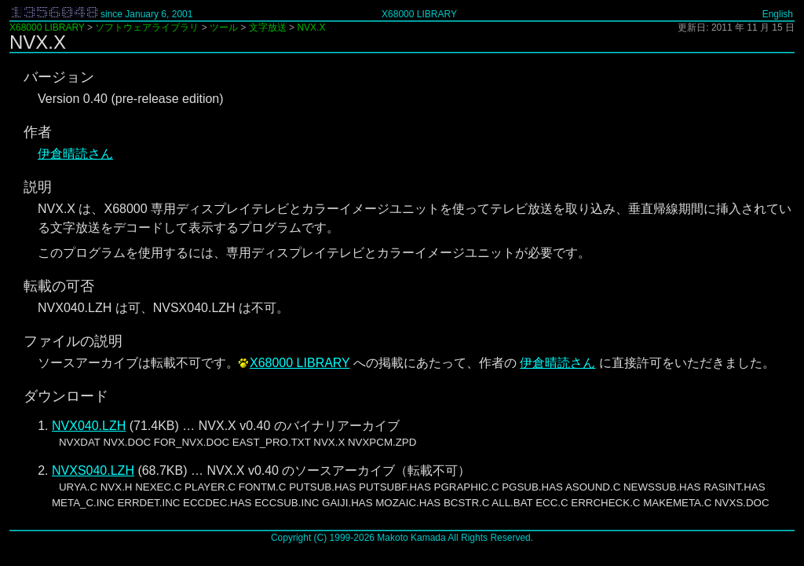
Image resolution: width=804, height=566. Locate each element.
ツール (224, 27)
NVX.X (311, 27)
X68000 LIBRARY (419, 14)
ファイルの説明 (73, 341)
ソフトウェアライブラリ (147, 27)
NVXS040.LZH (93, 470)
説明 (38, 187)
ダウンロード (66, 396)
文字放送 (268, 27)
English (777, 14)
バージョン (59, 77)
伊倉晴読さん (75, 153)
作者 (38, 132)
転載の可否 (59, 286)
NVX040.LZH (89, 425)
